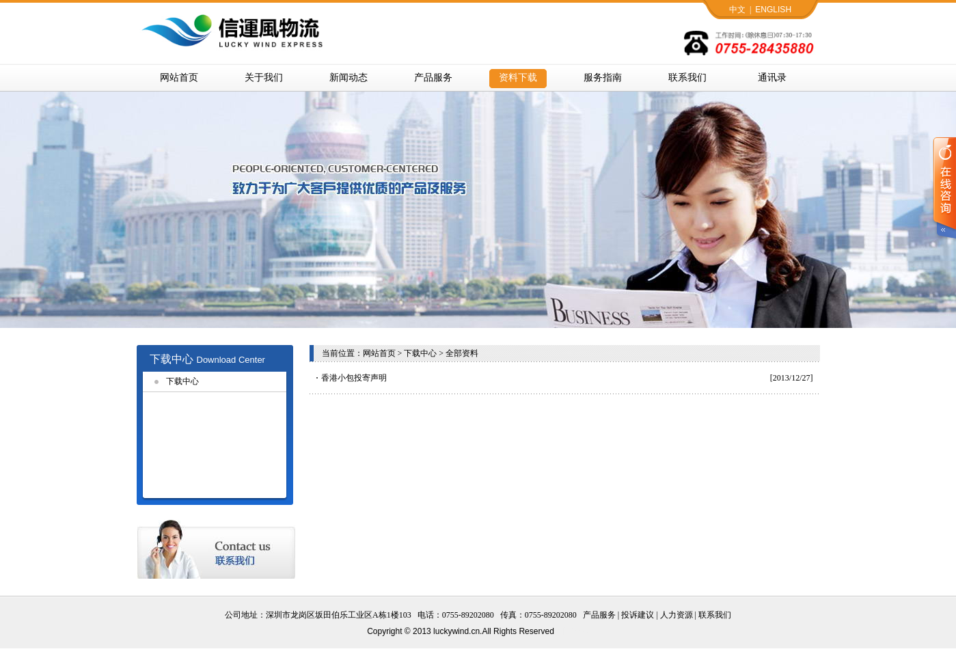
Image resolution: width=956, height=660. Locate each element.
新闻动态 (348, 77)
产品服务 (433, 77)
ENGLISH (773, 9)
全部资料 (462, 353)
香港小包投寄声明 (354, 378)
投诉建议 (637, 615)
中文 (737, 9)
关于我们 (264, 77)
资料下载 (518, 77)
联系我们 (687, 77)
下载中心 (182, 381)
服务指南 (603, 77)
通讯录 (772, 77)
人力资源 (676, 615)
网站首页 (179, 77)
